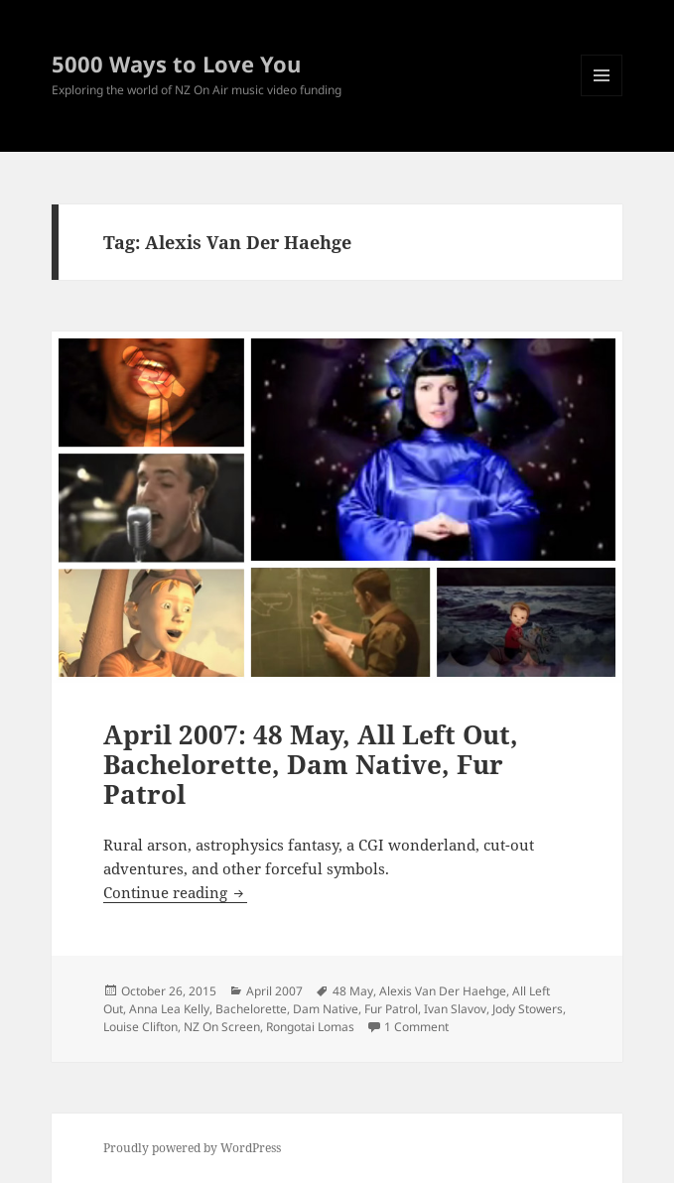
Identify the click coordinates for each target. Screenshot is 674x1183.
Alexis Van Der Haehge (442, 991)
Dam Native (325, 1008)
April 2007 (274, 991)
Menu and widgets (602, 95)
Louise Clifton (140, 1026)
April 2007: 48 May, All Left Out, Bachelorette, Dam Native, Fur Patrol (310, 764)
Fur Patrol (391, 1008)
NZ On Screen (222, 1026)
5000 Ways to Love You (176, 63)
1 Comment (416, 1026)
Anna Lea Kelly (169, 1008)
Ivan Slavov (455, 1008)
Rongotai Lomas (310, 1026)
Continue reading (175, 892)
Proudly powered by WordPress (192, 1147)
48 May (353, 991)
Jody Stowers (527, 1008)
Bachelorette (251, 1008)
